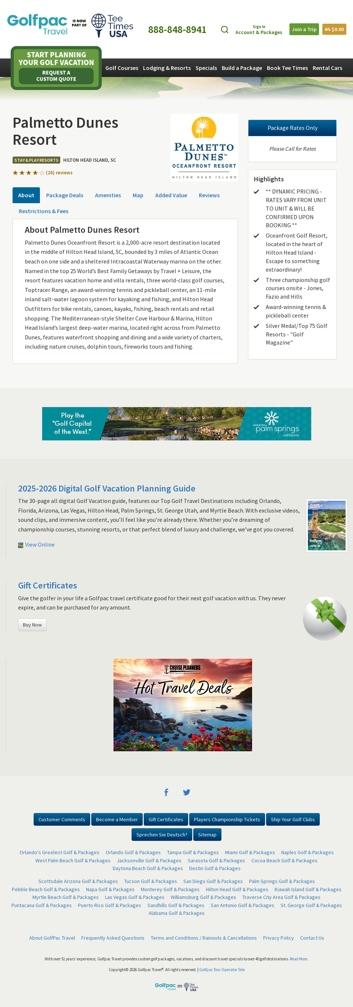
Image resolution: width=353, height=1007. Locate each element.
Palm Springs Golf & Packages (282, 881)
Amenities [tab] (108, 195)
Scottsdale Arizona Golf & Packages (78, 881)
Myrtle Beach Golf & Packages (66, 897)
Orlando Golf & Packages (133, 852)
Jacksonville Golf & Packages (149, 860)
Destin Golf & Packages (215, 868)
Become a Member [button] (117, 819)
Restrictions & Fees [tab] (43, 211)
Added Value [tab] (171, 195)
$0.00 (334, 29)
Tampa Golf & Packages (193, 852)
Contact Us (312, 937)
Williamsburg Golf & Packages (203, 897)
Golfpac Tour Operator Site (222, 969)
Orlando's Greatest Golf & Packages (59, 852)
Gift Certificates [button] (166, 819)
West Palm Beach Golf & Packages (73, 860)
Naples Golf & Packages (307, 852)
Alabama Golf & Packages (177, 913)
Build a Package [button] (242, 67)
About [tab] (26, 195)
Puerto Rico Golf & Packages (109, 905)
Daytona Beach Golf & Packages (148, 868)
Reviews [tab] (209, 195)
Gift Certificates (47, 585)
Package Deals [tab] (64, 195)
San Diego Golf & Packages (213, 881)
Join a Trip (304, 29)
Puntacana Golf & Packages (41, 905)
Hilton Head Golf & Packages (237, 889)
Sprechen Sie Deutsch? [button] (161, 834)
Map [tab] (138, 195)
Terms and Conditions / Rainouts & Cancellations (204, 937)
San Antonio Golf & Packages (242, 905)
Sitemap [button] (207, 834)
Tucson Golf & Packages (150, 881)
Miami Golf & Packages (250, 852)
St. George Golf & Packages (311, 905)
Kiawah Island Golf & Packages (308, 889)
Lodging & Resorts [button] (167, 67)
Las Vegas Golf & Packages (134, 897)
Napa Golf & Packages (110, 889)
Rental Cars (327, 67)
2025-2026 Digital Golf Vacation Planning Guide (107, 488)
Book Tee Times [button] (287, 67)
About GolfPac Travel (52, 937)
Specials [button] (206, 67)
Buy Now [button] (32, 624)
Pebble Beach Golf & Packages (46, 889)
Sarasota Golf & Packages (216, 860)
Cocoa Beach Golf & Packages (284, 860)
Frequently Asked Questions (113, 937)
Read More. (299, 958)
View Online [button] (36, 544)
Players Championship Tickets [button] (227, 819)
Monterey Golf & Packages (170, 889)
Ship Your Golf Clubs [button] (293, 819)
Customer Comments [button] (61, 819)
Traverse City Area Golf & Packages (281, 897)
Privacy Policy (278, 937)
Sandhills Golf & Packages (175, 905)
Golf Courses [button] (121, 67)
